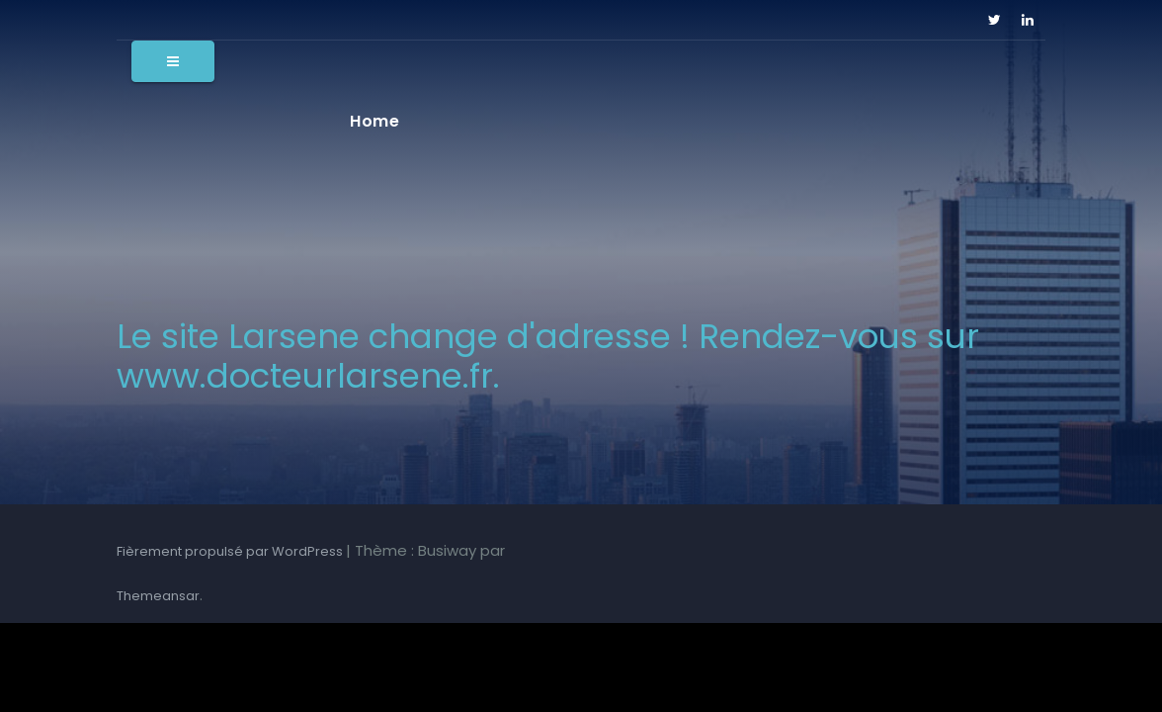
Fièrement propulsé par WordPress (231, 551)
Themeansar (158, 595)
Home (374, 121)
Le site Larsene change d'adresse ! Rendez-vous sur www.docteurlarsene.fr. (548, 356)
